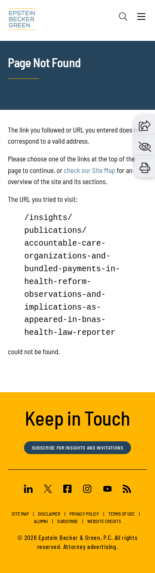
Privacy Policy (84, 513)
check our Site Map (89, 170)
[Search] (123, 16)
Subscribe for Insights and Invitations (78, 447)
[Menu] (141, 18)
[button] (144, 125)
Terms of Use (121, 513)
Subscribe (67, 521)
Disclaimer (49, 513)
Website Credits (104, 521)
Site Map (20, 513)
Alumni (41, 521)
